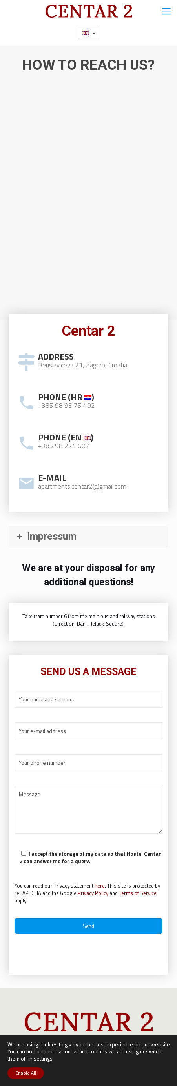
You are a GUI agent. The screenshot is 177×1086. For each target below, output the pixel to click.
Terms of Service (138, 893)
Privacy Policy (93, 893)
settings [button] (43, 1058)
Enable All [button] (25, 1073)
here (100, 886)
